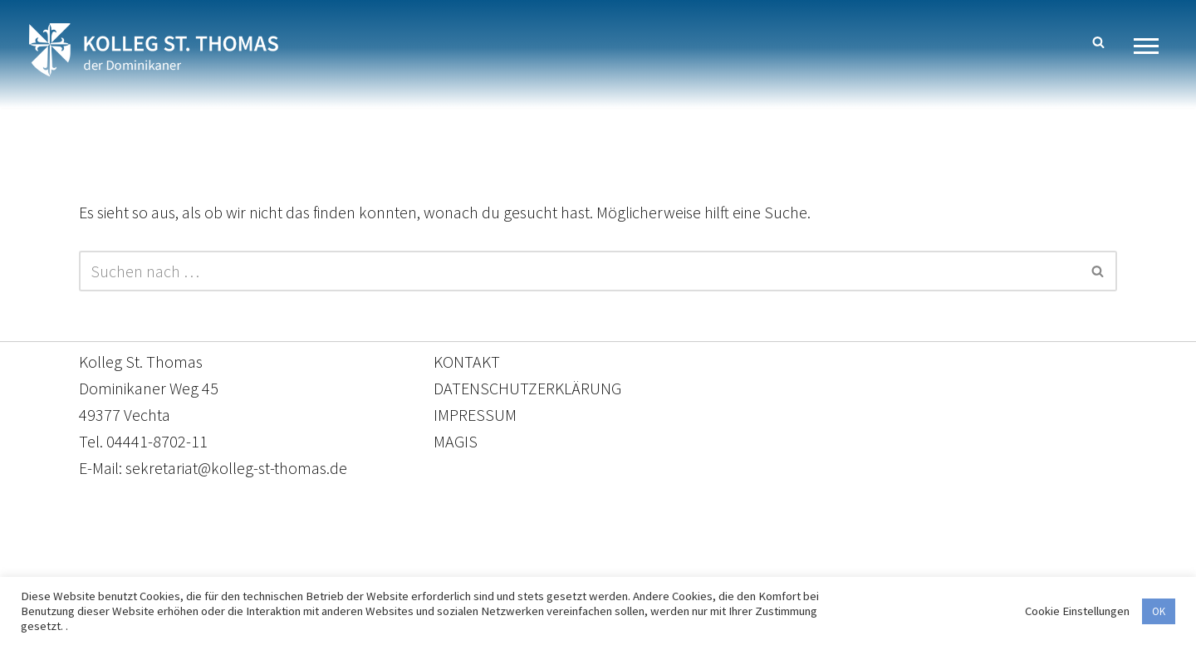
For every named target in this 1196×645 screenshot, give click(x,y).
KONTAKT (467, 361)
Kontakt (441, 567)
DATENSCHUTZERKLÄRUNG (527, 388)
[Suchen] (1098, 42)
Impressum (734, 567)
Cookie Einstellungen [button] (1077, 610)
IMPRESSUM (475, 414)
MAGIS (456, 441)
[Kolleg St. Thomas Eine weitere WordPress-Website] (153, 49)
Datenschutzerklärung (581, 567)
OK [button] (1158, 611)
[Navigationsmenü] (1152, 46)
